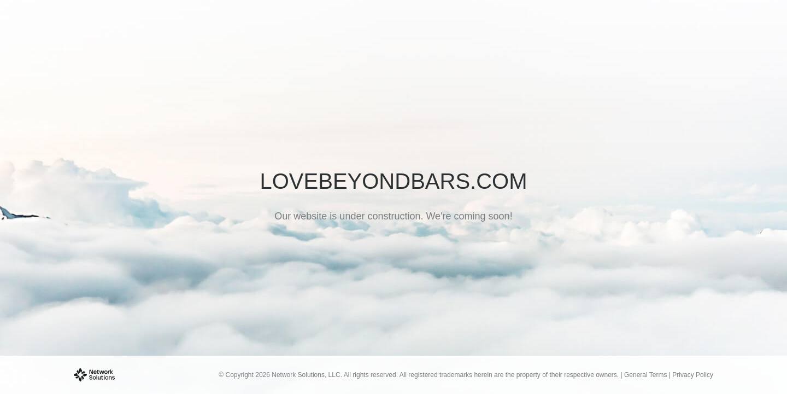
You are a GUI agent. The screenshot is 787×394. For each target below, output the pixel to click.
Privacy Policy (692, 375)
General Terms (645, 375)
